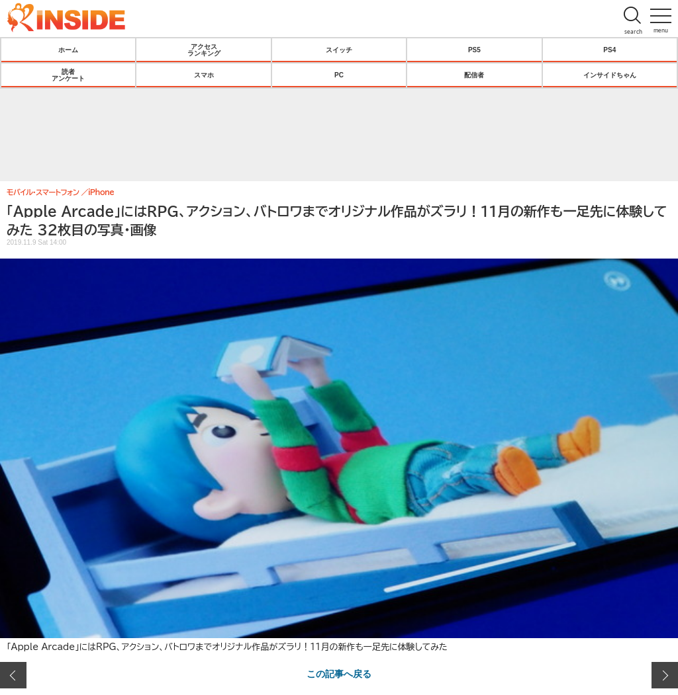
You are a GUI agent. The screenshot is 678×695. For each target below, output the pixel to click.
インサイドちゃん (609, 74)
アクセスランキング (203, 49)
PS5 (474, 49)
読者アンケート (68, 74)
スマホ (204, 74)
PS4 (609, 49)
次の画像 (665, 675)
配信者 (474, 74)
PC (339, 74)
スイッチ (339, 49)
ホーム (68, 49)
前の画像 (13, 675)
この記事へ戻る (339, 673)
